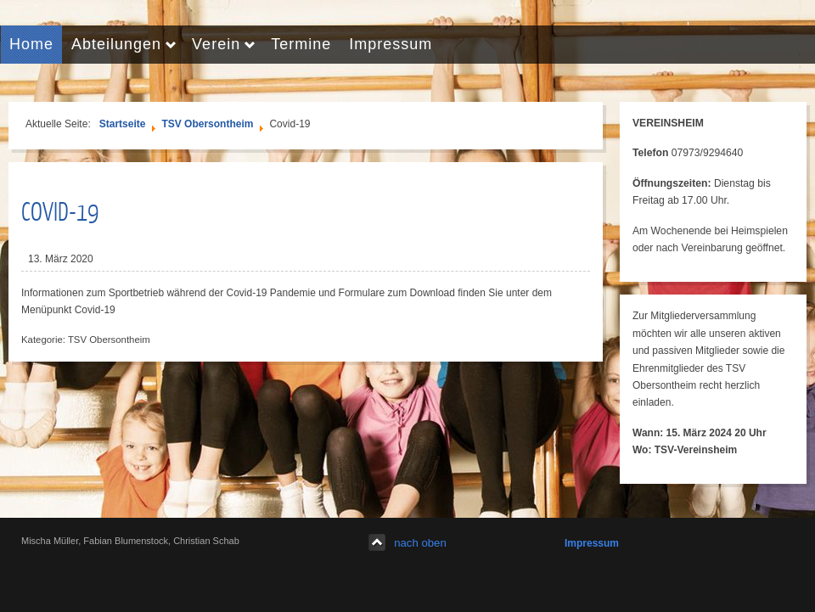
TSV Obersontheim (207, 124)
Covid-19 (59, 210)
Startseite (122, 124)
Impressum (592, 543)
